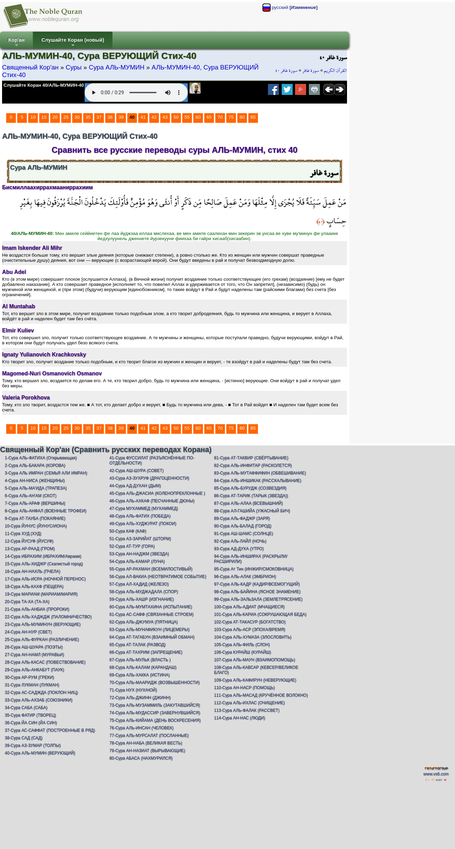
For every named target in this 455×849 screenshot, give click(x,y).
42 (154, 117)
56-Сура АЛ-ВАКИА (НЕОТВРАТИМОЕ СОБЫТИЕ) (157, 576)
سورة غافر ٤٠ (286, 70)
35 (88, 117)
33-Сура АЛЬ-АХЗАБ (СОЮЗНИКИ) (39, 700)
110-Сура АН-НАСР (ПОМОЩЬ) (244, 687)
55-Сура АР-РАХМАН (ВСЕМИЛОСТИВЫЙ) (150, 569)
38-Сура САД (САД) (24, 737)
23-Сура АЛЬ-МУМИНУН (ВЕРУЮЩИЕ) (42, 624)
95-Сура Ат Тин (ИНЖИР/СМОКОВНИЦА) (254, 569)
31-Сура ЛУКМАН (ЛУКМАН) (32, 685)
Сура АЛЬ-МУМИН (116, 67)
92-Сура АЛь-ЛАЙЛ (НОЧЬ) (240, 541)
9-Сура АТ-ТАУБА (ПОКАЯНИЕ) (35, 518)
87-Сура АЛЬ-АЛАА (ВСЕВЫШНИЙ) (248, 503)
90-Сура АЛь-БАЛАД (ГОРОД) (243, 526)
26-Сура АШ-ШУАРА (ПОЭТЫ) (34, 647)
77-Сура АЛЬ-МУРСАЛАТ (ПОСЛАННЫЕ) (148, 735)
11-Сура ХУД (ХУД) (23, 533)
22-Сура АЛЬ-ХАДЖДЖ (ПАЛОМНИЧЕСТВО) (48, 616)
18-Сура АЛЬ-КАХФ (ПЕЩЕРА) (34, 586)
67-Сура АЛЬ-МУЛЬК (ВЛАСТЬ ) (140, 659)
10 (33, 117)
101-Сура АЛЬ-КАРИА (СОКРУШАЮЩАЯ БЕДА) (260, 614)
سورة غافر (310, 70)
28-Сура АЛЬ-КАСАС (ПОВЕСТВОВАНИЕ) (45, 662)
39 (121, 117)
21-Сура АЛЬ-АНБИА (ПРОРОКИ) (37, 609)
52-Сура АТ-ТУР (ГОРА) (132, 546)
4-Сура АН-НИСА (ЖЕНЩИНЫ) (35, 480)
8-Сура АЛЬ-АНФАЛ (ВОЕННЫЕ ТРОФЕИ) (45, 510)
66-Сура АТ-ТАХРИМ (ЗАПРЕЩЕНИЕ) (145, 652)
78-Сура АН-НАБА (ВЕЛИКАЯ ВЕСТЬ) (145, 743)
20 (55, 117)
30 (77, 117)
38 (110, 117)
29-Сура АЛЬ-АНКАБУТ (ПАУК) (34, 669)
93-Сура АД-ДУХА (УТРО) (239, 548)
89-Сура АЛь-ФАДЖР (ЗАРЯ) (242, 518)
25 (66, 117)
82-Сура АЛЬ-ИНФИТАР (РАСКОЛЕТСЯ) (253, 465)
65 (209, 117)
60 (198, 117)
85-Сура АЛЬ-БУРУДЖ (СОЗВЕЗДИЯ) (250, 488)
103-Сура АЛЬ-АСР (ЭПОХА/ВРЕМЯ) (249, 629)
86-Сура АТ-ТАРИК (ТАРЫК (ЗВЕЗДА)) (251, 495)
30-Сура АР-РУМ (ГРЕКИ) (29, 677)
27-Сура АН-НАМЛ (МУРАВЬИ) (34, 654)
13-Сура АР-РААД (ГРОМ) (30, 548)
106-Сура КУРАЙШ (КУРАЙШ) (242, 652)
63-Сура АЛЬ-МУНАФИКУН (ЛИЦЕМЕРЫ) (149, 629)
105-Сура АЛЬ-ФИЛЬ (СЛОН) (242, 644)
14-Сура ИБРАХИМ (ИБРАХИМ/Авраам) (43, 556)
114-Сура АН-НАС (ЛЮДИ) (240, 718)
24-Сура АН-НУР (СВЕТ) (28, 632)
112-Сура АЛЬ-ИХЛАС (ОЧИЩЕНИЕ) (249, 702)
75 (231, 117)
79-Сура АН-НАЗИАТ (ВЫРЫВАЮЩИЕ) (147, 750)
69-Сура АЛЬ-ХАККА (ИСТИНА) (139, 675)
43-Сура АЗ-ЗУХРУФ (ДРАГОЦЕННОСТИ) (149, 478)
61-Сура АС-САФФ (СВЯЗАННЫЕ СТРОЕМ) (151, 614)
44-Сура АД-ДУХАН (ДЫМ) (135, 485)
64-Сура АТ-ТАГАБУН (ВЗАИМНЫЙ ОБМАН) (151, 637)
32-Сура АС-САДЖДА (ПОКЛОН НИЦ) (41, 692)
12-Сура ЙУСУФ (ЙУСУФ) (29, 541)
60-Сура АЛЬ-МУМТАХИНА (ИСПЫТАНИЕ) (150, 606)
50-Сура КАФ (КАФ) (127, 531)
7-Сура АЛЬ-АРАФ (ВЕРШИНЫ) (35, 503)
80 (242, 117)
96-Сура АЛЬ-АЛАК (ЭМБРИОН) (245, 576)
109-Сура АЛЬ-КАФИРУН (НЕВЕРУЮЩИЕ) (255, 680)
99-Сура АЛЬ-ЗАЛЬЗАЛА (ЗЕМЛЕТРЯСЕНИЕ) (258, 599)
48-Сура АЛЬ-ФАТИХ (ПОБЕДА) (140, 516)
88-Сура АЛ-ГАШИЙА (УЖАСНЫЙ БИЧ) (252, 510)
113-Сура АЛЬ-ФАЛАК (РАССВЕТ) (247, 710)
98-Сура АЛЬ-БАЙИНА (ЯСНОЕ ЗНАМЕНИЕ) (257, 591)
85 (253, 117)
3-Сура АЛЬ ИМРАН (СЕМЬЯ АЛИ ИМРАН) (46, 473)
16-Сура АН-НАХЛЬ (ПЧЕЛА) (32, 571)
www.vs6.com (435, 774)
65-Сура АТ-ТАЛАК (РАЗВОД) (137, 644)
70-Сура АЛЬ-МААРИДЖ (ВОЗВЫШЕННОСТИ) (154, 682)
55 (187, 117)
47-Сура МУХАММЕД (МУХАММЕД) (143, 508)
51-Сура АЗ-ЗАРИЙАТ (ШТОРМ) (140, 538)
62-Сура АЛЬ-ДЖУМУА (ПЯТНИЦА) (143, 622)
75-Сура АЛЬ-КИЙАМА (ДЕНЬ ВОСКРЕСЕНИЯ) (155, 720)
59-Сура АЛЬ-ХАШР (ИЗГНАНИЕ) (141, 599)
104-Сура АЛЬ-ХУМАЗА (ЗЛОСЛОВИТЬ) (253, 637)
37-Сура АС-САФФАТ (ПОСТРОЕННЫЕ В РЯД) (50, 730)
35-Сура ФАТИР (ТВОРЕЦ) (30, 715)
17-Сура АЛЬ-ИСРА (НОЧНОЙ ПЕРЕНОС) (45, 579)
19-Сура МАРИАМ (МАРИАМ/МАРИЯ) (41, 594)
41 (143, 117)
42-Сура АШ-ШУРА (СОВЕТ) (136, 470)
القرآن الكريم (335, 70)
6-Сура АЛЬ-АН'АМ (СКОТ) (30, 495)
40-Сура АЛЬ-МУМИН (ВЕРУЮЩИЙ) (40, 753)
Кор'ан (16, 43)
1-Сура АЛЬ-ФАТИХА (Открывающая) (41, 457)
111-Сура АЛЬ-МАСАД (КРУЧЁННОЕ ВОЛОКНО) (261, 695)
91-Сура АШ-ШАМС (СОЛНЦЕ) (243, 533)
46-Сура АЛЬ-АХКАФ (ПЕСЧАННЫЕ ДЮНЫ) (151, 500)
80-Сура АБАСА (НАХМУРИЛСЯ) (141, 758)
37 (99, 117)
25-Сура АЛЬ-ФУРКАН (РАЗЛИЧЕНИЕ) (42, 639)
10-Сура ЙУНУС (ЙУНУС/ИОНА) (36, 526)
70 (220, 117)
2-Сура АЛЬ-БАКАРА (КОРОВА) (35, 465)
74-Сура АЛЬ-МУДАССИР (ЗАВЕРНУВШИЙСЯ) (154, 712)
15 (44, 117)
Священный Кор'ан (30, 67)
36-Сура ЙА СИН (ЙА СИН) (31, 722)
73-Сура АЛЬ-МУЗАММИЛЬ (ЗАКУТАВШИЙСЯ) (154, 705)
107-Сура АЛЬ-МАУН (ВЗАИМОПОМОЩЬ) (254, 659)
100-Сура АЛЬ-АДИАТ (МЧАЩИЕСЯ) (249, 606)
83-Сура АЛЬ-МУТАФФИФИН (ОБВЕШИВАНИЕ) (260, 473)
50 (176, 117)
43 (165, 117)
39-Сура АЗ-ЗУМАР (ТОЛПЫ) (33, 745)
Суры (74, 67)
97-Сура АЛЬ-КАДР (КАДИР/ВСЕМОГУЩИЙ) (257, 584)
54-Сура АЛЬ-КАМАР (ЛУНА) (137, 561)
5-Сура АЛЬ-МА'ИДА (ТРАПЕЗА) (36, 488)
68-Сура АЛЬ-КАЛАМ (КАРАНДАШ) (142, 667)
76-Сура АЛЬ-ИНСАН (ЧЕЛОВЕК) (141, 728)
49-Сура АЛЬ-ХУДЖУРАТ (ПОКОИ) (142, 523)
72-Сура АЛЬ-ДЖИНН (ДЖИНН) (140, 697)
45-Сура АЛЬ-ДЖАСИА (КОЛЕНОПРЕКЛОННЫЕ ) (157, 493)
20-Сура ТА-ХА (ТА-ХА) (27, 601)
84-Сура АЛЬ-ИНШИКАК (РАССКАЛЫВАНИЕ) (258, 480)
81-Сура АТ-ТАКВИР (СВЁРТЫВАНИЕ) (251, 457)
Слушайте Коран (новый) (72, 43)
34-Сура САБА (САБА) (26, 707)
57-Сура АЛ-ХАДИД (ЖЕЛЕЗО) (139, 584)
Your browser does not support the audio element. (136, 92)
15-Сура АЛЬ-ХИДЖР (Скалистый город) (44, 563)
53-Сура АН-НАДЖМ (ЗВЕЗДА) (139, 553)
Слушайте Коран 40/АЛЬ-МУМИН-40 (43, 85)
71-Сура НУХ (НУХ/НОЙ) (133, 690)
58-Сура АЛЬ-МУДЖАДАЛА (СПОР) (143, 591)
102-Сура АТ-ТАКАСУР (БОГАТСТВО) (250, 622)
